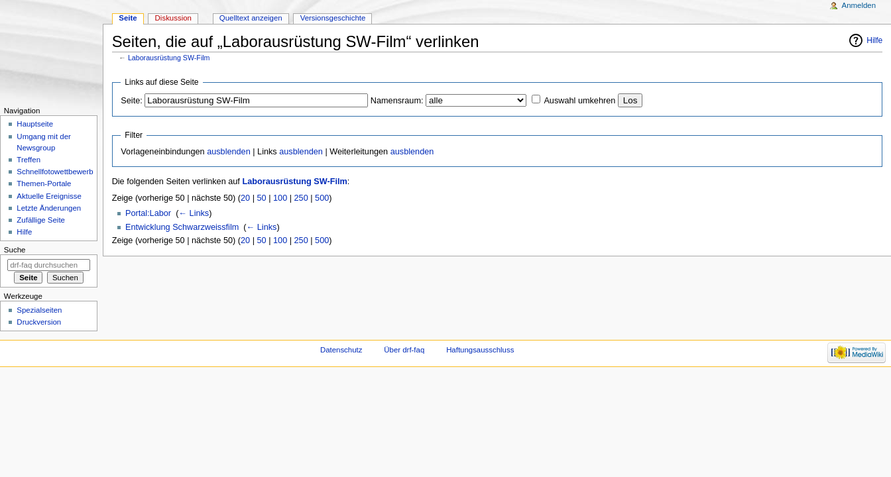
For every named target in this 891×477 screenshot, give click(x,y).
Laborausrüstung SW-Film (169, 58)
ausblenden (229, 151)
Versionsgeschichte (333, 18)
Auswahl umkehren (579, 100)
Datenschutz (341, 350)
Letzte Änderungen (49, 208)
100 (280, 198)
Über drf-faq (404, 350)
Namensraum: (397, 100)
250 (301, 198)
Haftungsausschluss (480, 350)
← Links (193, 213)
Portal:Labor (148, 213)
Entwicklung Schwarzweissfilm (182, 227)
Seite (128, 18)
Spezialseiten (39, 310)
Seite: (131, 100)
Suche (15, 250)
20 (245, 198)
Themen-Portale (44, 183)
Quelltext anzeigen (250, 18)
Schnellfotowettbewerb (55, 172)
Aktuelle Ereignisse (49, 196)
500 (322, 198)
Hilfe (874, 40)
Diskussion (173, 18)
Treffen (28, 160)
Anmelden (859, 5)
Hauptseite (35, 124)
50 (262, 198)
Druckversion (39, 322)
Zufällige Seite (41, 220)
